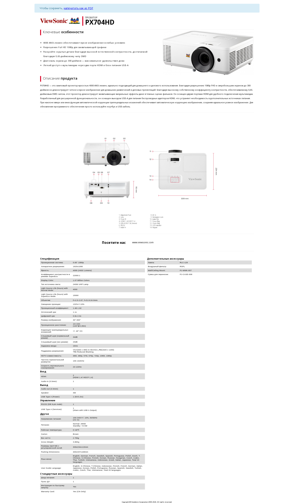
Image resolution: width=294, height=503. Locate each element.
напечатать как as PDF (78, 8)
